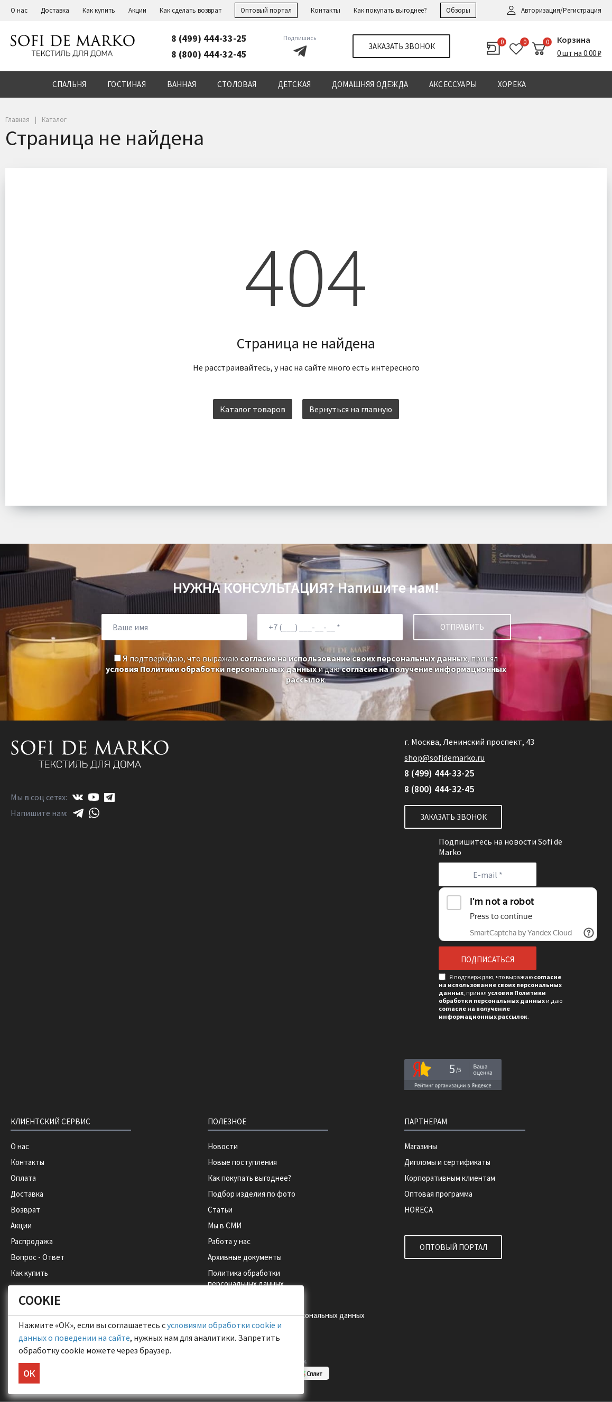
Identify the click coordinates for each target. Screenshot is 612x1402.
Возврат (25, 1210)
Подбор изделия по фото (251, 1194)
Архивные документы (245, 1257)
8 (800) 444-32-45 (209, 54)
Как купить (98, 10)
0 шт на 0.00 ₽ (579, 53)
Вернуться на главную (350, 409)
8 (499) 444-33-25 (209, 38)
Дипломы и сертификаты (447, 1162)
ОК (29, 1373)
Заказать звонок (401, 46)
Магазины (420, 1146)
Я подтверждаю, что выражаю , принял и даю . (306, 669)
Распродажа (32, 1241)
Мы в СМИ (225, 1225)
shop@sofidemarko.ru (444, 757)
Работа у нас (229, 1241)
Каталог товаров (252, 409)
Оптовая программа (438, 1194)
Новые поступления (242, 1162)
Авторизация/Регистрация (561, 10)
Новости (223, 1146)
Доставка (55, 10)
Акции (137, 10)
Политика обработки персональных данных (246, 1278)
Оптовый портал (266, 10)
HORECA (418, 1210)
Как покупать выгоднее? (390, 10)
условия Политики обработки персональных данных (211, 669)
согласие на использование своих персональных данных (353, 658)
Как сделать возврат (190, 10)
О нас (19, 10)
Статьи (220, 1210)
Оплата (23, 1178)
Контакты (325, 10)
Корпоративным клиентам (449, 1178)
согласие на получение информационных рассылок (483, 1012)
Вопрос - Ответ (37, 1257)
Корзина (573, 39)
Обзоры (458, 10)
